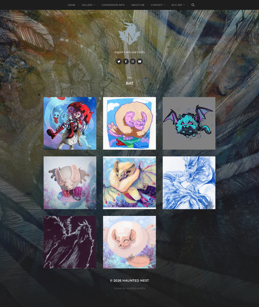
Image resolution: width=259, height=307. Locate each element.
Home (71, 4)
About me (137, 4)
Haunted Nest (135, 280)
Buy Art (177, 4)
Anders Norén (135, 288)
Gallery (87, 4)
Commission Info (113, 4)
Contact (157, 4)
